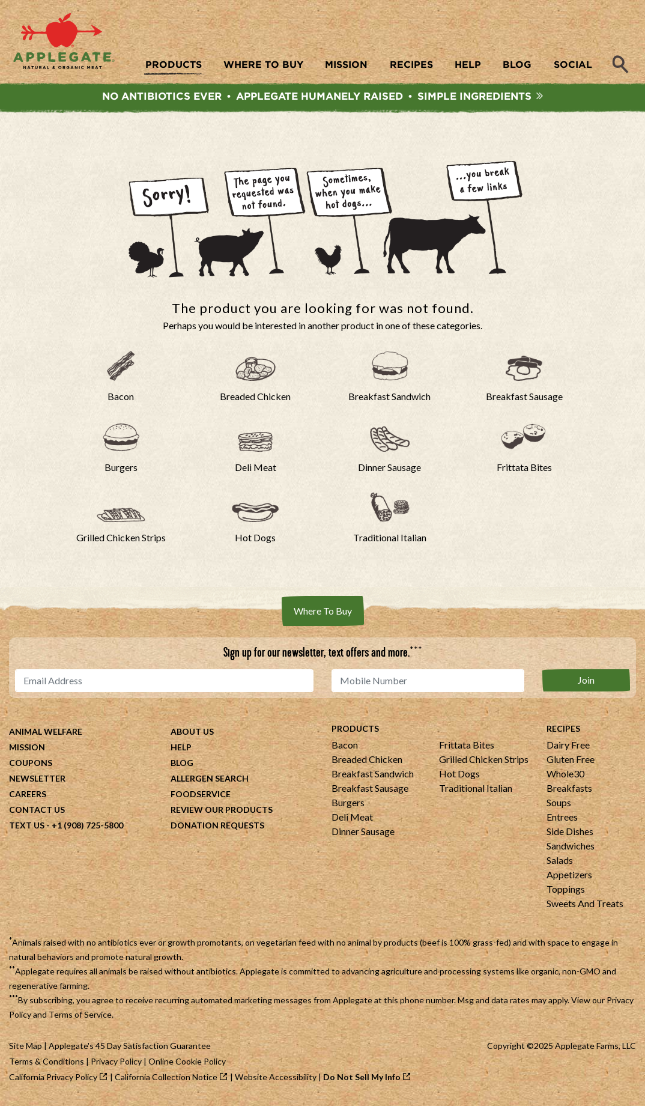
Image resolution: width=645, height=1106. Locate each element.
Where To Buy (323, 612)
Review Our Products (222, 811)
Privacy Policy (116, 1063)
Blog (182, 764)
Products (355, 730)
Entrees (562, 818)
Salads (560, 861)
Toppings (566, 890)
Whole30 (565, 775)
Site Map (25, 1047)
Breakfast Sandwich (373, 775)
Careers (27, 796)
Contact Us (37, 811)
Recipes (563, 730)
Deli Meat (352, 818)
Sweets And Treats (585, 905)
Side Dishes (570, 833)
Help (181, 749)
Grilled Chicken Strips (483, 761)
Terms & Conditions (46, 1063)
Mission (27, 749)
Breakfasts (569, 789)
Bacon (345, 746)
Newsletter (37, 780)
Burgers (348, 804)
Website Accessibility (275, 1079)
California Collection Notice (166, 1079)
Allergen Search (210, 780)
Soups (559, 804)
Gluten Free (571, 761)
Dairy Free (568, 746)
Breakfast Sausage (370, 789)
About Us (192, 733)
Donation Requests (217, 827)
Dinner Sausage (363, 833)
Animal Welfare (45, 733)
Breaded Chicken (367, 761)
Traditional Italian (475, 789)
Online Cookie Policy (187, 1063)
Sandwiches (571, 847)
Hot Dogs (459, 775)
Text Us (26, 827)
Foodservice (201, 796)
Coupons (30, 764)
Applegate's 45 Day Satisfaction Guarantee (130, 1047)
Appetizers (569, 876)
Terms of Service (80, 1016)
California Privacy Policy (53, 1079)
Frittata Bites (466, 746)
